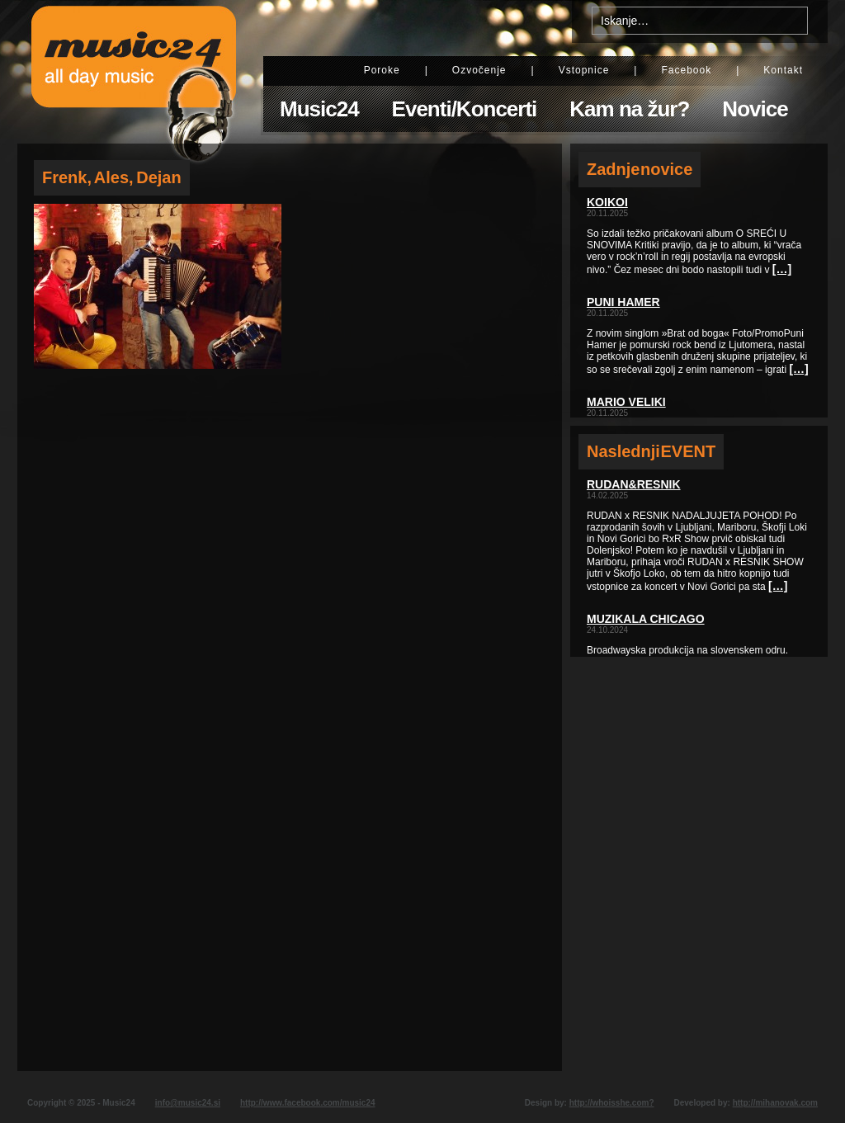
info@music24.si (187, 1102)
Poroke (382, 70)
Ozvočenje (479, 70)
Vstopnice (584, 70)
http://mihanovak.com (775, 1102)
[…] (781, 269)
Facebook (686, 70)
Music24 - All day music (133, 72)
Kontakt (783, 70)
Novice (754, 109)
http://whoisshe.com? (611, 1102)
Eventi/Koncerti (464, 109)
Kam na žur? (629, 109)
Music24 (319, 109)
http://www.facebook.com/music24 (307, 1102)
